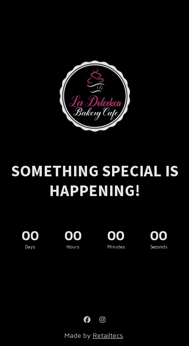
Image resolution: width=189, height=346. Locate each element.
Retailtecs (108, 335)
